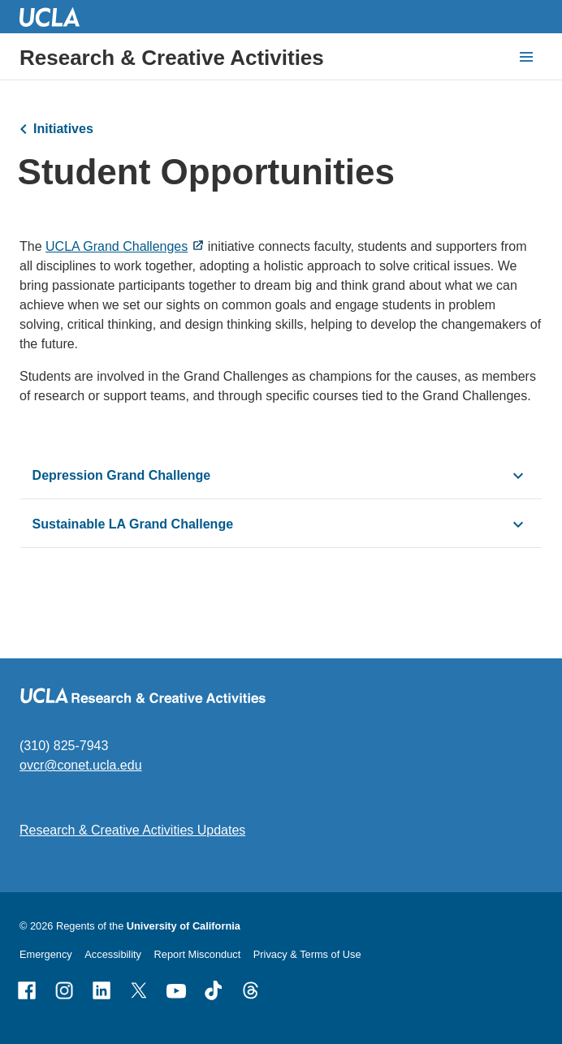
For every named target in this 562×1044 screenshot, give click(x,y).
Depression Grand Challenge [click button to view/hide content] (121, 475)
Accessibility (112, 954)
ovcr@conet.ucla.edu (80, 765)
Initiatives (63, 129)
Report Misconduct (197, 954)
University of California (183, 926)
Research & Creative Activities (171, 57)
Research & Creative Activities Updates (132, 830)
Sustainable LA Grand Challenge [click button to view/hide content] (132, 524)
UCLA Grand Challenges (116, 246)
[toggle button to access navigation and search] (526, 57)
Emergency (45, 954)
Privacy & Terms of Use (307, 954)
